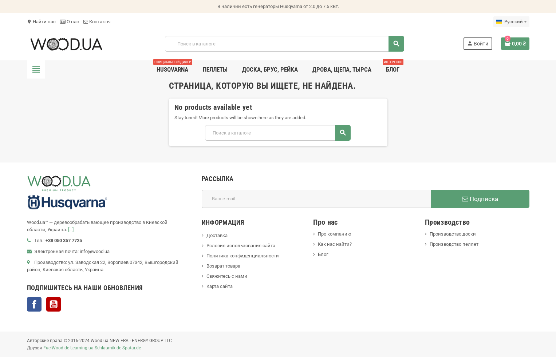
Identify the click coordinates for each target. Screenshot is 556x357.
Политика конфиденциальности (242, 255)
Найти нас (41, 21)
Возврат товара (223, 266)
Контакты (97, 21)
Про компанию (334, 234)
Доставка (217, 235)
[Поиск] (284, 44)
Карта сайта (219, 286)
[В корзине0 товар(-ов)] (515, 43)
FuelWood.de (56, 347)
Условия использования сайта (240, 245)
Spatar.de (131, 347)
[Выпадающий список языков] (511, 21)
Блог (323, 254)
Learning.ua (82, 347)
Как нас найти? (335, 244)
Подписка (480, 198)
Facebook (34, 304)
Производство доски (453, 234)
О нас (69, 21)
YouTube (53, 304)
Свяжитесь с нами (226, 276)
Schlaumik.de (108, 347)
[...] (71, 229)
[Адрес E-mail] (316, 199)
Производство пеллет (454, 244)
